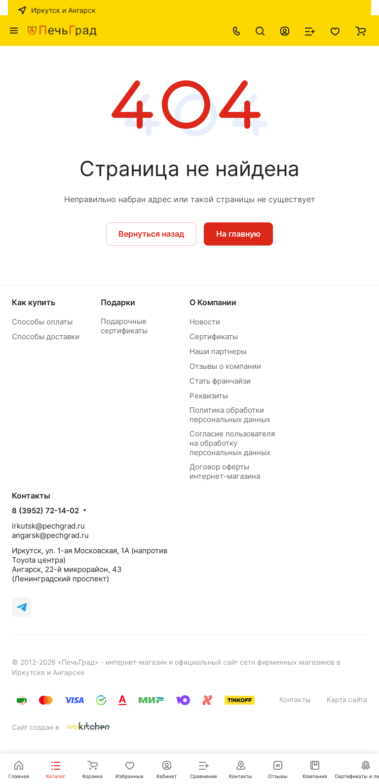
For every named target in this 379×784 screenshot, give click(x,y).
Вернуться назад (151, 234)
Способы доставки (45, 336)
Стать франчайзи (220, 381)
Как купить (33, 302)
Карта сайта (347, 699)
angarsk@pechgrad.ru (50, 535)
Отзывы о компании (225, 366)
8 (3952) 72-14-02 (45, 510)
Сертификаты (214, 336)
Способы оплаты (42, 321)
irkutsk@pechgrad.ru (48, 526)
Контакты (295, 699)
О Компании (213, 302)
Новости (205, 321)
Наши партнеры (218, 351)
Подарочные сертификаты (124, 326)
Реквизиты (209, 395)
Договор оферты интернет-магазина (225, 471)
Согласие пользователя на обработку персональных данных (232, 443)
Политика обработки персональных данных (230, 414)
